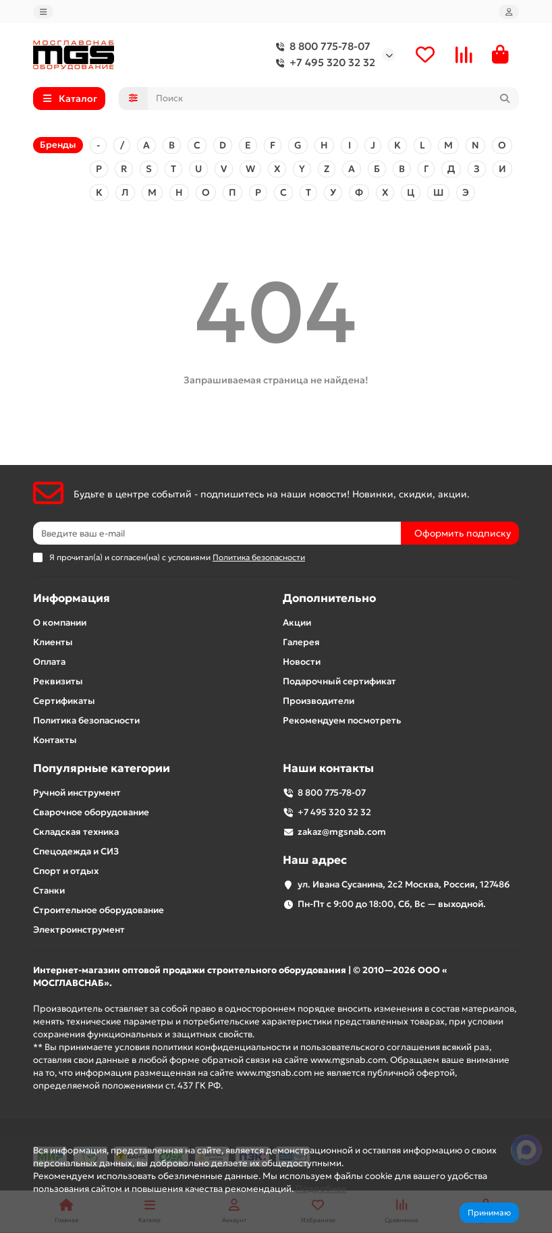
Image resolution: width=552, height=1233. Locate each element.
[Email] (217, 533)
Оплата (49, 662)
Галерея (301, 643)
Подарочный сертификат (339, 682)
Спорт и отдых (66, 871)
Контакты (55, 740)
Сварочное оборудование (91, 813)
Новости (302, 662)
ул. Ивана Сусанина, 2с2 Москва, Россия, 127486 (404, 885)
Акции (297, 623)
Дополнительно (329, 599)
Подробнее (321, 1189)
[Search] (334, 99)
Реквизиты (58, 682)
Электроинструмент (79, 930)
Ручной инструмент (77, 793)
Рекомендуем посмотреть (342, 721)
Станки (49, 891)
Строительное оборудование (98, 910)
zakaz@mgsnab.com (342, 832)
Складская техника (76, 832)
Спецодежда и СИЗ (76, 852)
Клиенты (53, 643)
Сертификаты (64, 701)
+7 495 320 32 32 (323, 63)
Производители (318, 701)
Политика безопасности (86, 721)
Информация (71, 599)
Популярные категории (101, 769)
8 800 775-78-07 (320, 47)
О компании (59, 623)
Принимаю (489, 1212)
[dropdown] (43, 12)
